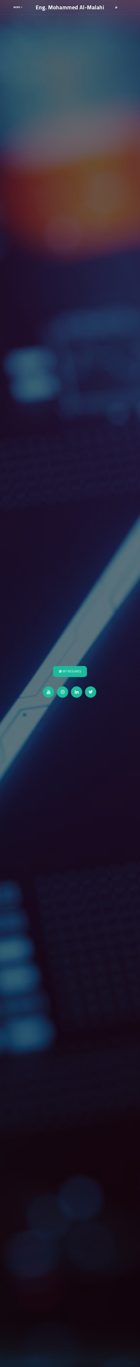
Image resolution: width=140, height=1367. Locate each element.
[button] (122, 7)
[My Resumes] (70, 671)
